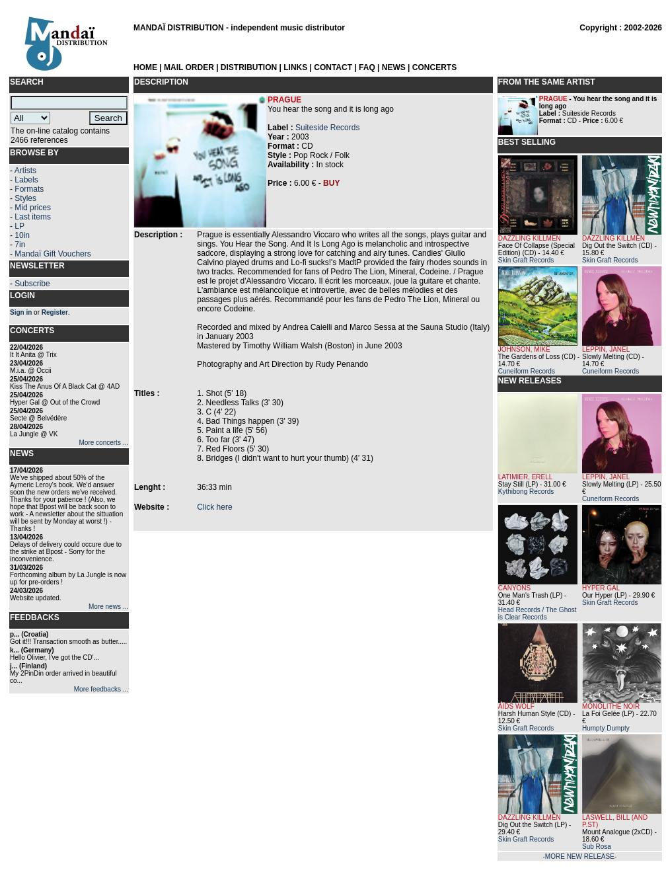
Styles (25, 198)
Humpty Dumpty (606, 728)
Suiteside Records (327, 127)
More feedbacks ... (101, 689)
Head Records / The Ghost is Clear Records (537, 613)
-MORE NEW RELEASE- (580, 856)
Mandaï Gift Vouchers (53, 253)
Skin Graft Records (526, 260)
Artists (25, 170)
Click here (214, 507)
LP (19, 226)
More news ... (108, 606)
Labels (26, 179)
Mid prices (33, 207)
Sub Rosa (596, 846)
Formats (29, 189)
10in (22, 235)
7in (20, 244)
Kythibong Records (526, 491)
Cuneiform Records (526, 371)
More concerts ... (103, 442)
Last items (33, 216)
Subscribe (32, 283)
